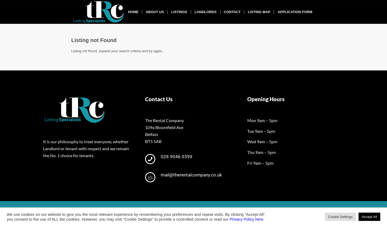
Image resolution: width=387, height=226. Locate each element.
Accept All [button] (369, 217)
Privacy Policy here (246, 219)
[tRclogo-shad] (99, 12)
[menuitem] (133, 12)
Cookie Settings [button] (340, 217)
